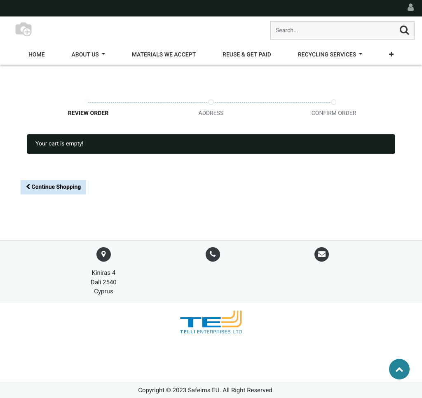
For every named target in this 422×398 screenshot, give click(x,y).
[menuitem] (36, 55)
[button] (391, 55)
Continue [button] (53, 187)
